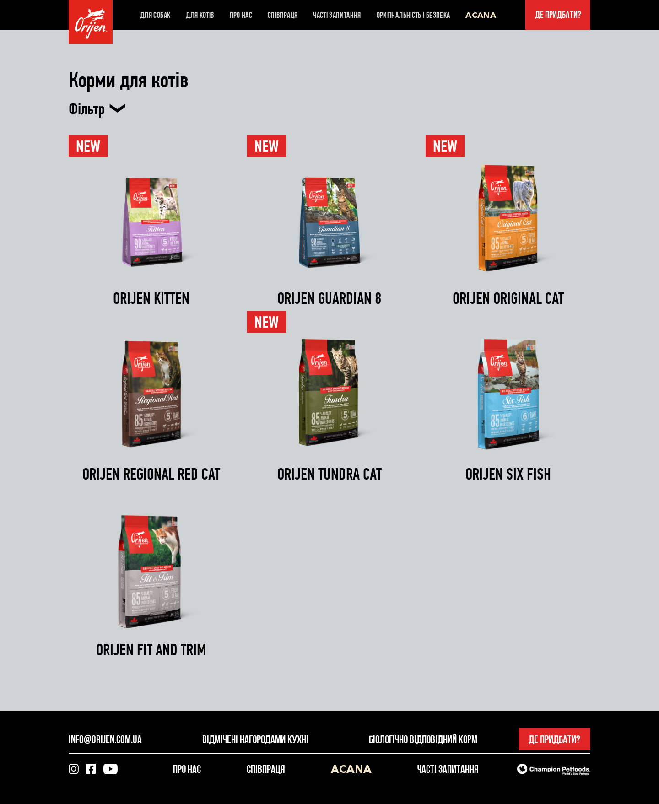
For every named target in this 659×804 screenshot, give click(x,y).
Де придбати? (558, 14)
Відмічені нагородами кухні (255, 739)
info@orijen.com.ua (105, 739)
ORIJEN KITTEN (151, 298)
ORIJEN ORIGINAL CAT (508, 298)
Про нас (241, 15)
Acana (480, 15)
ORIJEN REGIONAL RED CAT (151, 474)
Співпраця (282, 15)
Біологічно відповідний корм (423, 739)
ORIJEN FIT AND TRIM (151, 650)
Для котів (200, 15)
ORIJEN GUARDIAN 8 (329, 298)
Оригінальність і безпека (413, 15)
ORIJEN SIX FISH (508, 474)
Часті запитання (337, 15)
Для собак (155, 15)
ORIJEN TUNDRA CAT (329, 474)
